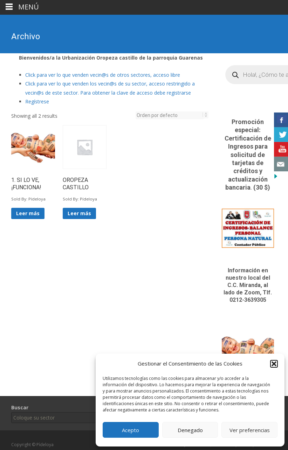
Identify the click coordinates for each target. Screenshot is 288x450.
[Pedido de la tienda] (170, 115)
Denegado (190, 430)
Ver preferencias (249, 430)
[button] (273, 363)
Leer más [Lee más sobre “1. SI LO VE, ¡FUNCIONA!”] (28, 213)
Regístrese (37, 101)
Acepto (130, 430)
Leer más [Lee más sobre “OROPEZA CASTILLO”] (79, 213)
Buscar (19, 407)
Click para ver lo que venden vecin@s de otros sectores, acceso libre (102, 74)
